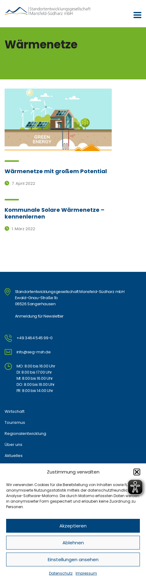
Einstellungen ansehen (73, 559)
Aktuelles (14, 455)
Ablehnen (73, 542)
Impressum (86, 573)
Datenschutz (61, 573)
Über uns (13, 444)
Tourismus (15, 422)
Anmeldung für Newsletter (39, 316)
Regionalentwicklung (25, 433)
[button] (137, 472)
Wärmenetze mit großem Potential (56, 171)
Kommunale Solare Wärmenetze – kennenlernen (54, 213)
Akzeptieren (73, 526)
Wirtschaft (14, 411)
